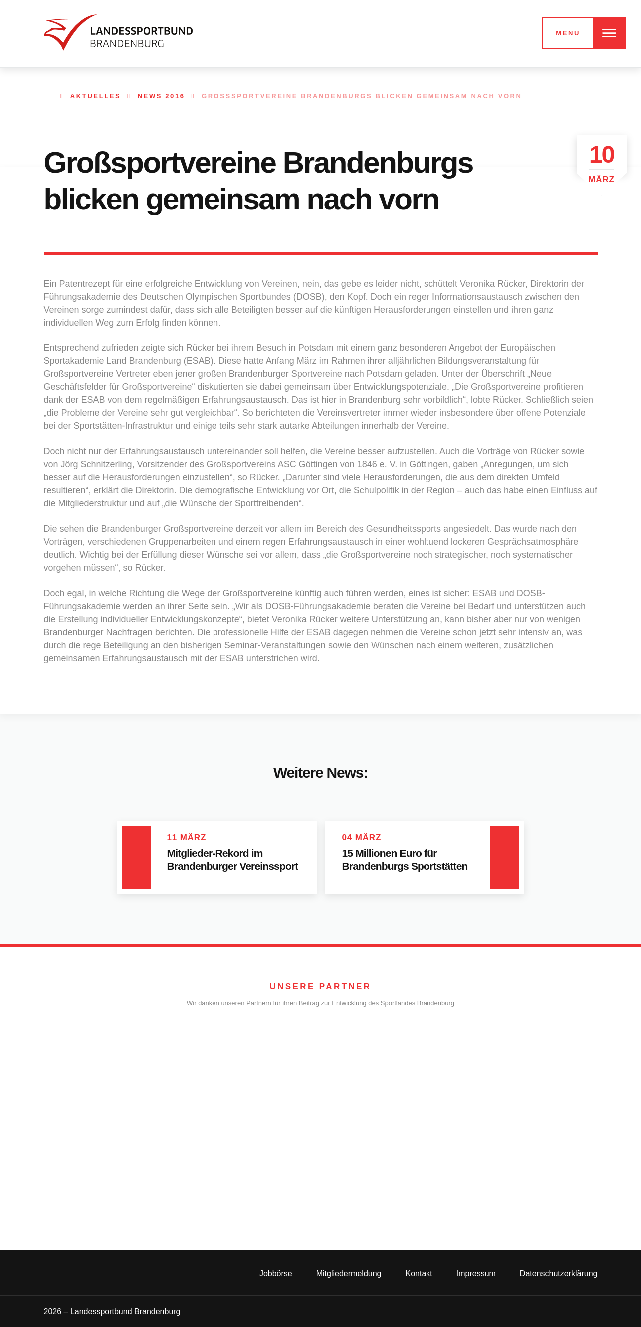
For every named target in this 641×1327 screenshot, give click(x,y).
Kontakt (418, 1273)
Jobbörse (275, 1273)
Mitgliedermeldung (349, 1273)
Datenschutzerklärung (559, 1273)
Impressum (476, 1273)
